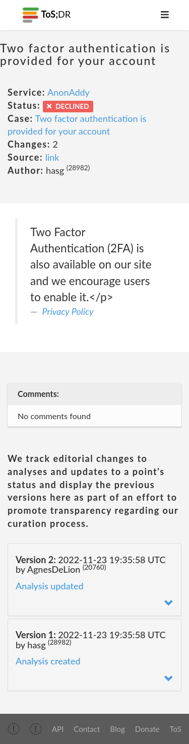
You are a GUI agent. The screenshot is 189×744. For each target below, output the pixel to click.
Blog (117, 728)
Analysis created (48, 660)
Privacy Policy (68, 311)
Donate (147, 728)
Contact (87, 728)
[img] (14, 729)
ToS (175, 728)
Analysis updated (50, 585)
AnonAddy (68, 92)
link (52, 157)
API (58, 728)
